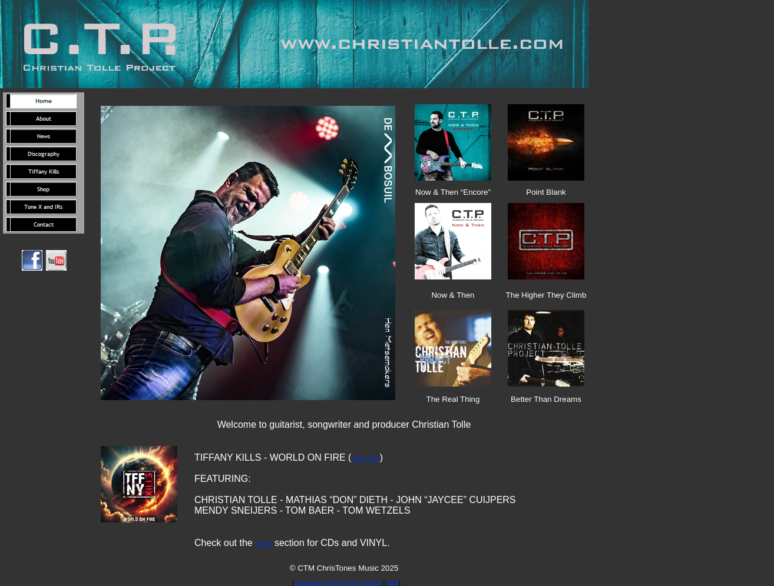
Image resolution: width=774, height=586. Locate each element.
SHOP (263, 544)
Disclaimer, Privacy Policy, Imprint (338, 583)
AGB (392, 583)
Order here (365, 458)
